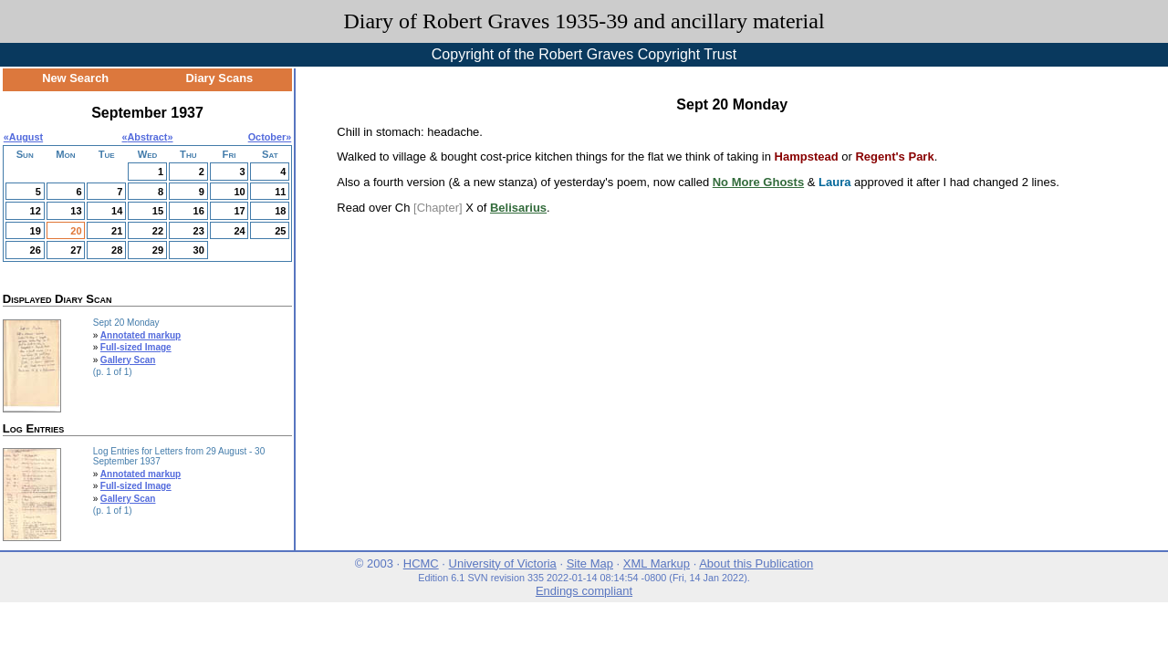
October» (270, 136)
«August (23, 136)
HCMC (421, 563)
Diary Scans (220, 78)
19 (35, 230)
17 (239, 210)
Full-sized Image (136, 347)
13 (75, 210)
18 (280, 210)
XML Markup (656, 563)
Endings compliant (584, 591)
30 (198, 250)
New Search (75, 78)
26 (35, 250)
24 (239, 230)
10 (239, 191)
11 (280, 191)
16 (198, 210)
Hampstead (807, 156)
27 (75, 250)
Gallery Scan (128, 360)
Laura (834, 182)
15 (157, 210)
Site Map (590, 563)
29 (157, 250)
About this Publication (756, 563)
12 (35, 210)
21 (116, 230)
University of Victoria (503, 563)
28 (116, 250)
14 (116, 210)
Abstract (148, 136)
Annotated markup (140, 335)
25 (280, 230)
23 (198, 230)
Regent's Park (894, 156)
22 (157, 230)
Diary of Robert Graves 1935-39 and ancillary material (583, 21)
